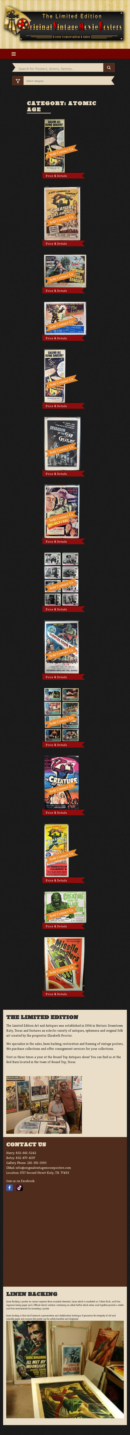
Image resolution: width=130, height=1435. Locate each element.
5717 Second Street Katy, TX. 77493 (44, 1173)
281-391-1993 (36, 1163)
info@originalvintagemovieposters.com (43, 1168)
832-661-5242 (26, 1153)
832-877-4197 (25, 1158)
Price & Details (56, 176)
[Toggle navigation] (13, 54)
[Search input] (60, 68)
